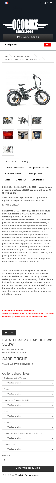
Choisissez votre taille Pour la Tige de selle (23, 433)
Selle (6, 411)
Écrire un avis (32, 475)
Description (11, 162)
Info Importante (13, 174)
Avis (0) (26, 162)
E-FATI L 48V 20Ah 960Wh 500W (22, 60)
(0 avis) (19, 475)
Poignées (8, 422)
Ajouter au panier (28, 469)
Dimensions (38, 180)
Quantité (6, 455)
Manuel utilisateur (14, 168)
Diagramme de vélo (39, 168)
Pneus (6, 389)
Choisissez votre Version (15, 378)
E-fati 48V (21, 180)
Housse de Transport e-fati (16, 400)
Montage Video (35, 174)
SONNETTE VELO (23, 57)
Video (7, 180)
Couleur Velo (9, 444)
